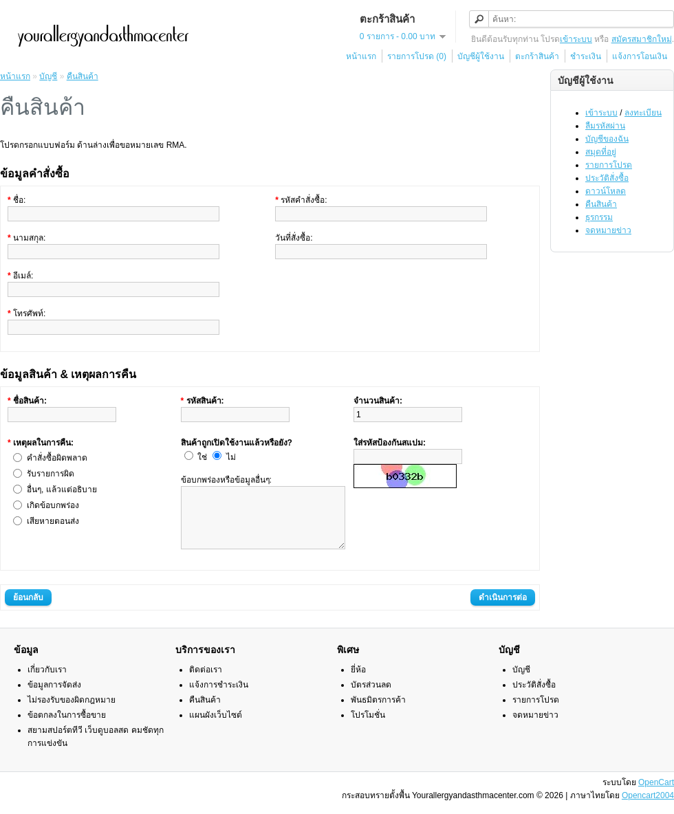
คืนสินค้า (601, 204)
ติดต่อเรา (205, 682)
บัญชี (48, 76)
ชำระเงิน (585, 56)
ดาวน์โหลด (605, 191)
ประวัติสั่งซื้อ (607, 178)
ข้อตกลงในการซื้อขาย (67, 727)
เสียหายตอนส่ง (53, 521)
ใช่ (202, 457)
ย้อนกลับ (28, 610)
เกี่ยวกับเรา (47, 682)
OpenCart (656, 795)
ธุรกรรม (599, 217)
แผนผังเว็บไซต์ (215, 727)
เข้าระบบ (576, 39)
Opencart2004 (648, 808)
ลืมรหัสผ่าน (605, 126)
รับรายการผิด (50, 473)
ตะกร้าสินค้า (537, 56)
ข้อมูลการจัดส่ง (54, 697)
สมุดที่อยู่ (600, 152)
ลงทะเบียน (643, 113)
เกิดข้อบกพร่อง (53, 505)
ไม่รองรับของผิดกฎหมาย (72, 712)
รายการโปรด (608, 165)
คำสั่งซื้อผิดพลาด (57, 458)
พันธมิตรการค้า (378, 712)
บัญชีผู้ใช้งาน (480, 56)
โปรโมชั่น (368, 727)
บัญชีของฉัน (607, 139)
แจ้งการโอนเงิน (639, 56)
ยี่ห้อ (358, 682)
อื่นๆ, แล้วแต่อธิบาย (62, 489)
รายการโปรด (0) (416, 56)
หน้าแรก (361, 56)
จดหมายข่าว (608, 230)
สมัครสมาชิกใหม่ (641, 39)
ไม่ (231, 457)
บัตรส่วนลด (371, 697)
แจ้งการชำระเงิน (218, 697)
